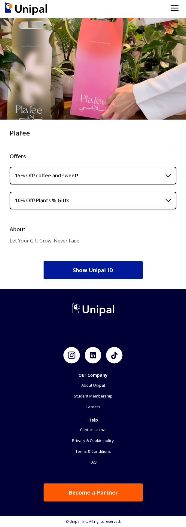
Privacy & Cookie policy (93, 440)
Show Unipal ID (93, 270)
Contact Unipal (93, 429)
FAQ (93, 462)
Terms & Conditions (93, 451)
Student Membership (93, 396)
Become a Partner (93, 492)
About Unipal (93, 385)
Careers (93, 407)
